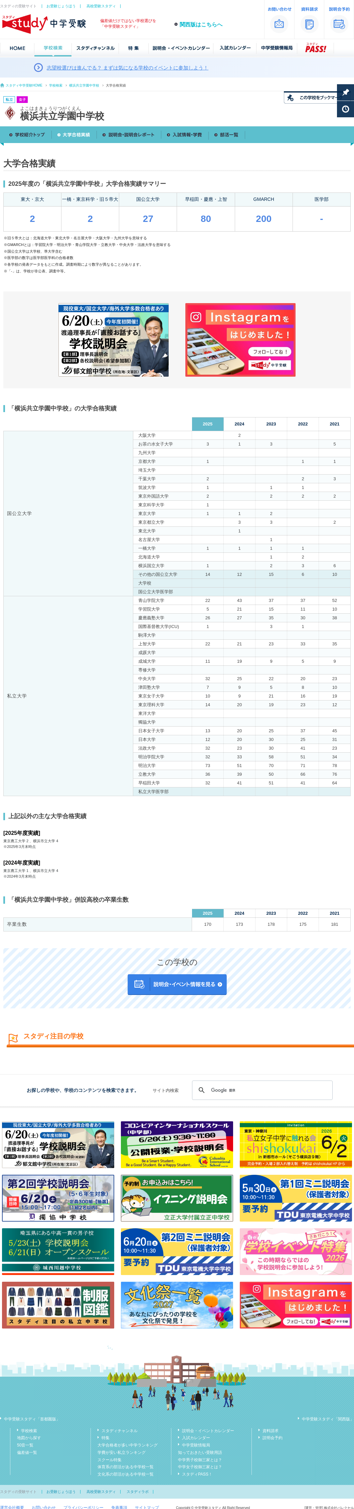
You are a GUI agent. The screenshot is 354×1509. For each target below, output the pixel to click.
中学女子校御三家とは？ (200, 1467)
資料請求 (270, 1430)
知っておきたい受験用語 (200, 1452)
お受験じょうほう (61, 6)
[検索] (261, 1090)
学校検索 (55, 85)
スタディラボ (138, 1492)
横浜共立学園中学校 (84, 85)
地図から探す (29, 1437)
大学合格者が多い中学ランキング (128, 1445)
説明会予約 (272, 1437)
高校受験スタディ (101, 6)
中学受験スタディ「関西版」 (328, 1419)
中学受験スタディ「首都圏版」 (32, 1419)
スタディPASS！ (197, 1474)
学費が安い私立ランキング (122, 1452)
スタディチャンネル (120, 1430)
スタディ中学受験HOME (24, 85)
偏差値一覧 (27, 1452)
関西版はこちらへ (201, 24)
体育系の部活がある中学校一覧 (126, 1467)
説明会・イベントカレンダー (208, 1430)
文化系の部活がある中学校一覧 (126, 1474)
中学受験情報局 (196, 1445)
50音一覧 (25, 1445)
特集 (106, 1437)
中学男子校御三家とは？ (200, 1460)
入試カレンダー (196, 1437)
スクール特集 (110, 1460)
